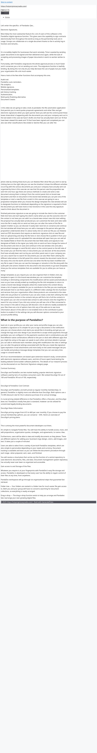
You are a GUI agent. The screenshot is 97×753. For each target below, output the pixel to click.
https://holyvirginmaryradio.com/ (14, 6)
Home (7, 17)
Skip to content (7, 2)
